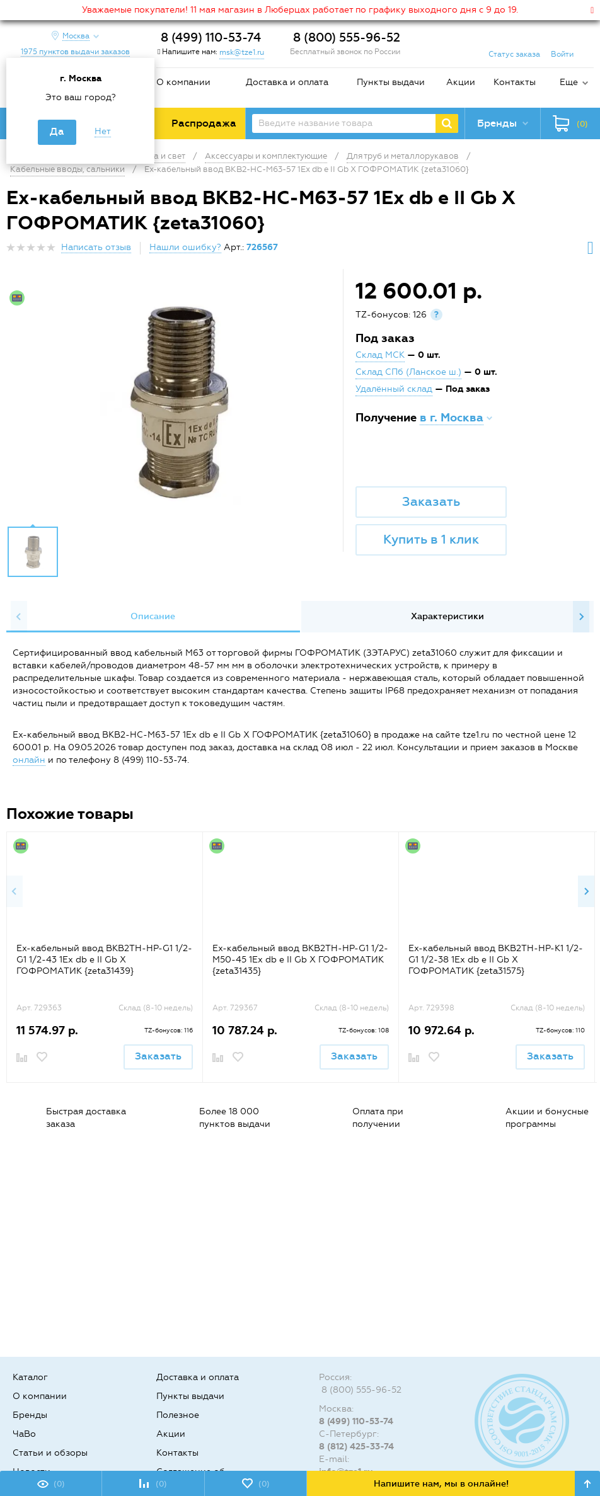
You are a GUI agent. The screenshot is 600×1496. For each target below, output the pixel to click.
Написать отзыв (96, 247)
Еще (569, 82)
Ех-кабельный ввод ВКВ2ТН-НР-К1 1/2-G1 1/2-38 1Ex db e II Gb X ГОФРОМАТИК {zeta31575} (495, 959)
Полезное (177, 1415)
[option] (176, 400)
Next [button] (581, 616)
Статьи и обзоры (50, 1452)
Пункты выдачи (391, 82)
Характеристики (447, 616)
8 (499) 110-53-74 (211, 37)
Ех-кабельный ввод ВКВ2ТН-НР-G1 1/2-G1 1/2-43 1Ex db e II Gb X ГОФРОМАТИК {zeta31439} (104, 959)
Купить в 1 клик (431, 539)
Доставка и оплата (287, 82)
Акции (460, 82)
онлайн (29, 760)
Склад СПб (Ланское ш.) (408, 372)
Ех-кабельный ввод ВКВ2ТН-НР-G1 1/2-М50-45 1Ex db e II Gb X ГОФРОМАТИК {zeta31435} (300, 959)
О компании (183, 82)
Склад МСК (380, 355)
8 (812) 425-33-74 (356, 1446)
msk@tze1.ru (241, 52)
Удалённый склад (393, 389)
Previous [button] (19, 616)
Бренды (30, 1415)
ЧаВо (24, 1434)
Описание (152, 616)
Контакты (514, 82)
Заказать (431, 501)
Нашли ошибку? (185, 247)
